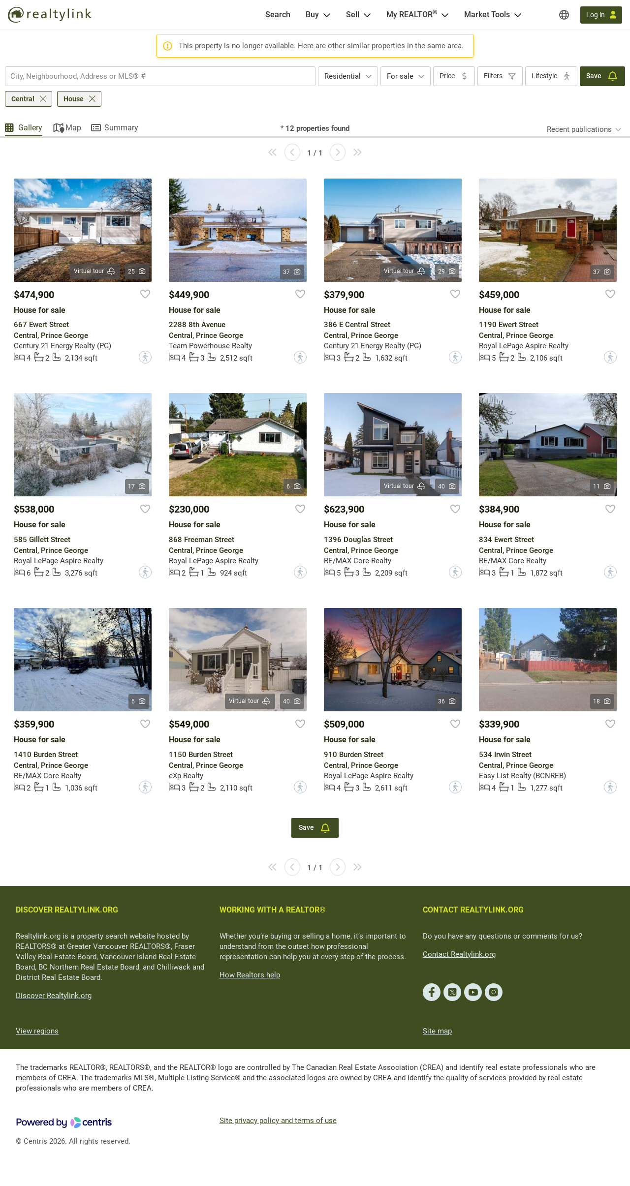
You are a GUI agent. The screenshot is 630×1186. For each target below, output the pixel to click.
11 (602, 486)
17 (137, 486)
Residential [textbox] (342, 76)
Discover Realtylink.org (54, 995)
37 (292, 272)
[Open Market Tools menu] (518, 15)
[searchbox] (154, 76)
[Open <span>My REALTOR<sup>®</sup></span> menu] (445, 15)
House (73, 99)
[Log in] (601, 15)
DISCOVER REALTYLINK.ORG (67, 909)
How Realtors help (250, 975)
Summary (121, 127)
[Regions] (564, 15)
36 (447, 701)
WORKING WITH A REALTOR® (273, 909)
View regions (37, 1031)
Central (22, 99)
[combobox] (160, 76)
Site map (437, 1031)
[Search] (277, 15)
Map (73, 127)
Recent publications (579, 129)
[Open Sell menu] (367, 15)
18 (602, 701)
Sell (352, 14)
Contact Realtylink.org (459, 954)
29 (447, 271)
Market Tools (487, 14)
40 (447, 486)
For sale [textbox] (400, 76)
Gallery (30, 127)
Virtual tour (95, 271)
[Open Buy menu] (327, 15)
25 (137, 271)
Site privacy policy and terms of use (278, 1120)
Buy (312, 14)
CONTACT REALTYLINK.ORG (473, 909)
